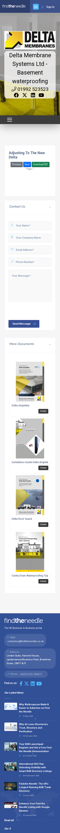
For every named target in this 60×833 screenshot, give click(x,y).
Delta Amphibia (20, 405)
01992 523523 (30, 89)
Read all (11, 820)
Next (27, 164)
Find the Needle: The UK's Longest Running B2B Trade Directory (35, 787)
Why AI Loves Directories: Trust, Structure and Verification (33, 728)
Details (43, 411)
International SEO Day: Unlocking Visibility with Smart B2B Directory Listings (35, 767)
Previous (16, 164)
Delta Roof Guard (22, 518)
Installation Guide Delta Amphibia (31, 462)
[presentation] (32, 310)
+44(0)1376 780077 (31, 674)
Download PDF (40, 164)
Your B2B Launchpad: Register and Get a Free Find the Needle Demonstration (35, 748)
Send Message (24, 323)
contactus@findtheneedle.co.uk (25, 641)
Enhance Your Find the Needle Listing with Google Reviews (34, 807)
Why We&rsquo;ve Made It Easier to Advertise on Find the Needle (34, 708)
